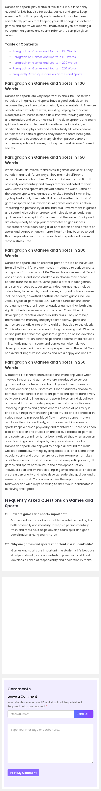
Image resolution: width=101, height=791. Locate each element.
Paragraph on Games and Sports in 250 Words (45, 68)
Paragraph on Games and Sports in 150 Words (44, 57)
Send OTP (83, 714)
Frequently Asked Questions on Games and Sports (47, 74)
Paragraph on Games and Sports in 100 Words (44, 51)
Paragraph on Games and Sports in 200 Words (45, 63)
